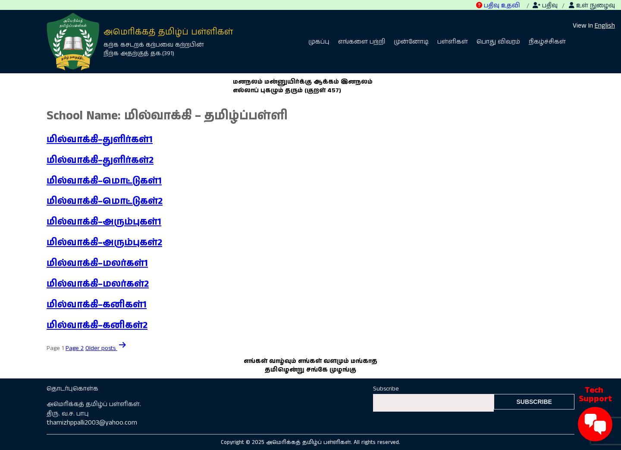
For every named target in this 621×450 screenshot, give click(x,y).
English (605, 26)
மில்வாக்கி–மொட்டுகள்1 (104, 181)
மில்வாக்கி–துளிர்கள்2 (100, 160)
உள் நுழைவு (592, 5)
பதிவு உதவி (498, 5)
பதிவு (545, 5)
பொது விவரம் (498, 42)
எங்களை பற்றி (361, 42)
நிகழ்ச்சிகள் (547, 42)
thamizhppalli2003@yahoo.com (92, 423)
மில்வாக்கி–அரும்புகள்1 (104, 222)
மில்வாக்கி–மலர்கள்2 (98, 284)
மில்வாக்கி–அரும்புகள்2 (104, 242)
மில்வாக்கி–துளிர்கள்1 (100, 139)
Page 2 (75, 348)
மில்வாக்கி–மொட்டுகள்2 (105, 201)
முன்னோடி (411, 42)
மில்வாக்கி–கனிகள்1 (97, 304)
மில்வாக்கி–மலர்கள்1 (97, 263)
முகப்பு (318, 42)
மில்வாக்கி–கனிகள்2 (97, 325)
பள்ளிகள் (452, 42)
